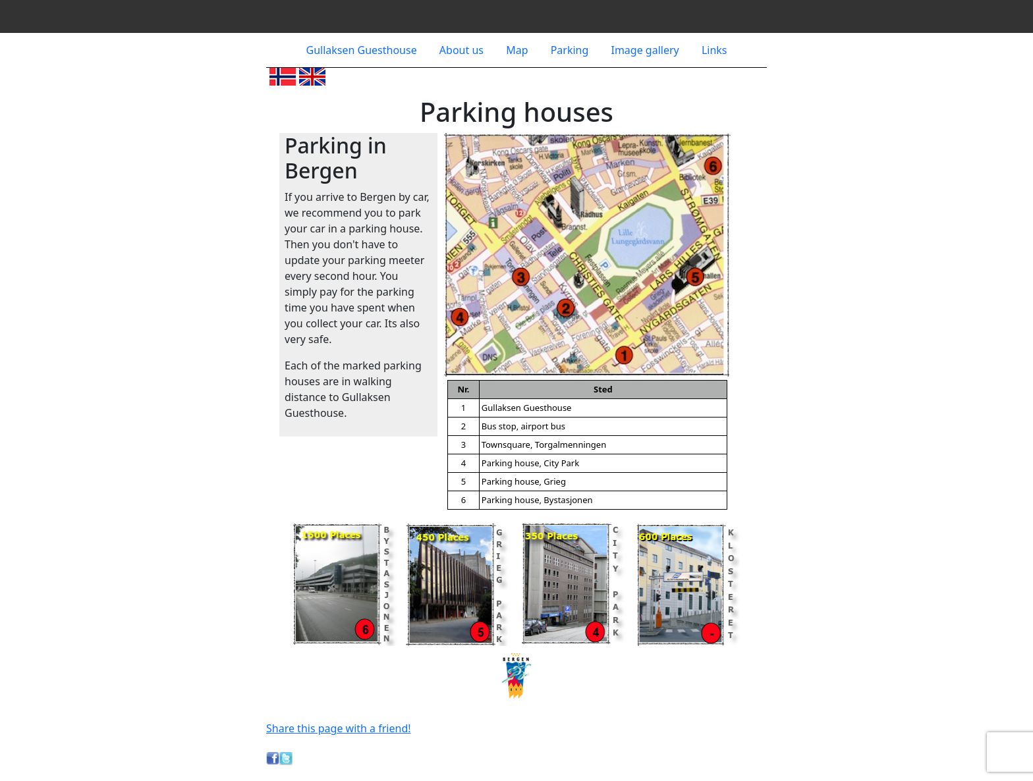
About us (462, 50)
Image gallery (646, 50)
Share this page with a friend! (338, 728)
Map (518, 50)
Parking (571, 50)
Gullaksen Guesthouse (363, 50)
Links (714, 50)
